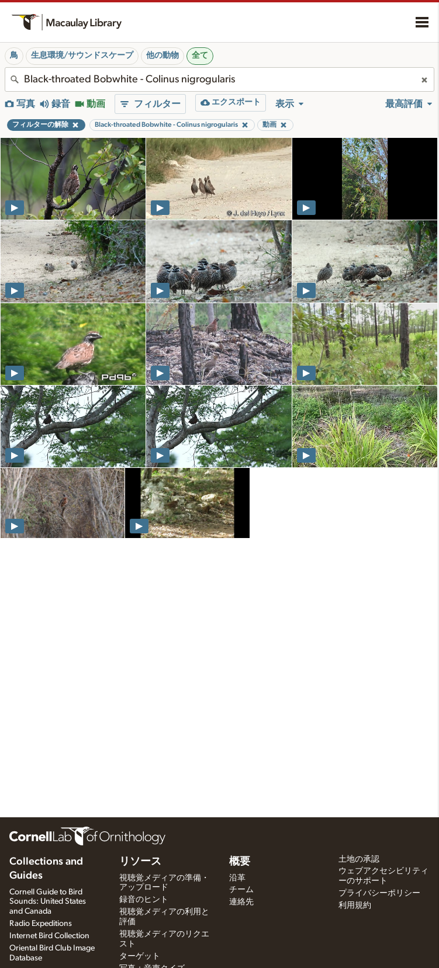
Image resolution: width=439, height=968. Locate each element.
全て (200, 55)
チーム (241, 890)
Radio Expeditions (40, 924)
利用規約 (354, 905)
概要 (239, 861)
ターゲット (139, 956)
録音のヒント (143, 900)
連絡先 (241, 902)
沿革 (237, 878)
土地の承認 (358, 859)
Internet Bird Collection (49, 936)
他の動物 (162, 55)
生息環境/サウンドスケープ (82, 55)
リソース (140, 861)
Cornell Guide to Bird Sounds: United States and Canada (47, 902)
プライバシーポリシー (379, 893)
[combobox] (219, 79)
